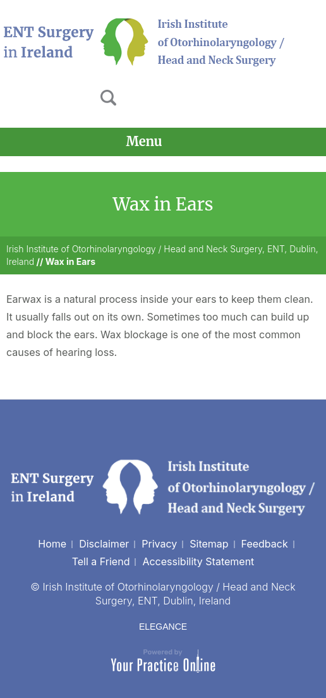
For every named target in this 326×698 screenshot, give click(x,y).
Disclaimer (104, 543)
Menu (159, 142)
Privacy (159, 543)
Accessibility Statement (198, 561)
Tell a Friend (101, 561)
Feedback (264, 543)
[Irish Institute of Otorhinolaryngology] (145, 41)
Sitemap (209, 543)
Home (52, 543)
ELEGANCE (163, 626)
